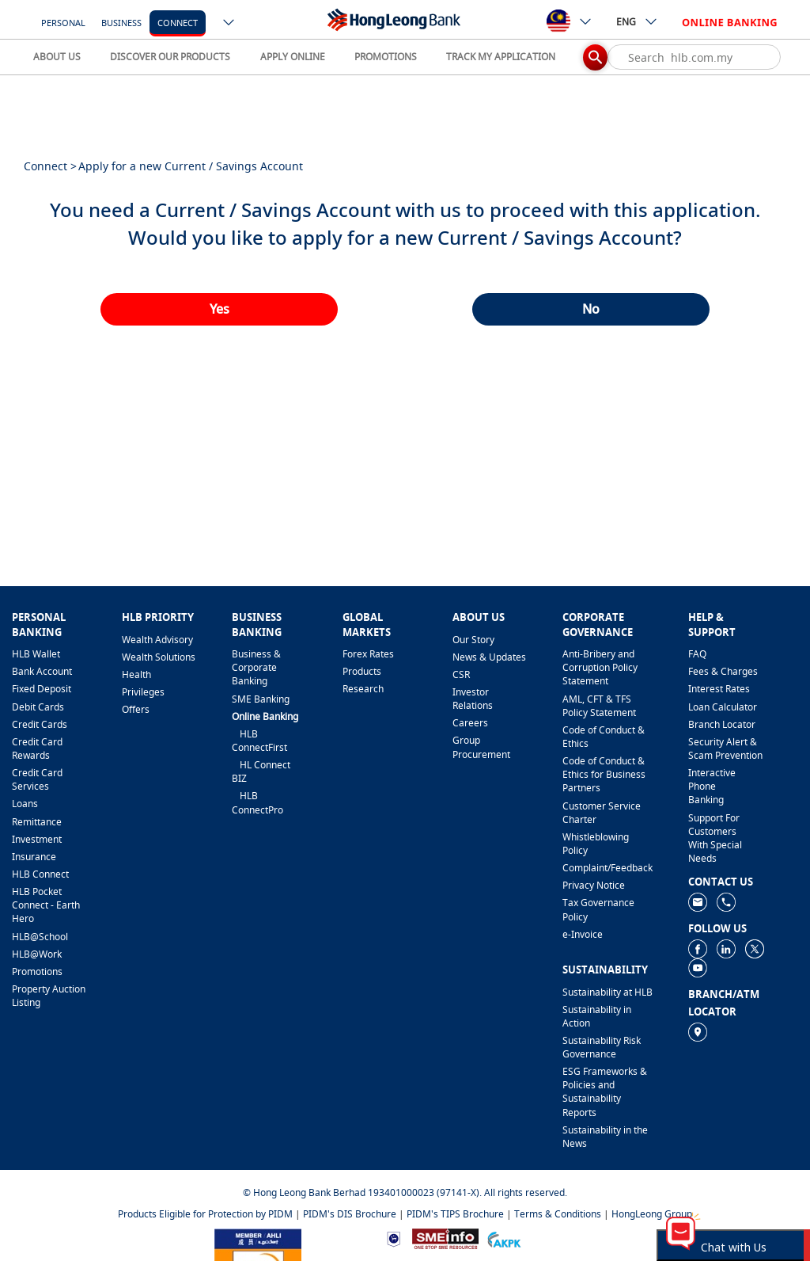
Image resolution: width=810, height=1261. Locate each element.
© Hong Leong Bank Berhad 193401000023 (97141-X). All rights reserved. (405, 1192)
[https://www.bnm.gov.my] (393, 1238)
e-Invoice (582, 934)
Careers (470, 723)
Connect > (50, 165)
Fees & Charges (723, 671)
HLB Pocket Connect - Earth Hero (46, 905)
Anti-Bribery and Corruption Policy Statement (600, 667)
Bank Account (42, 671)
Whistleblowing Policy (595, 843)
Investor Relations (472, 698)
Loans (25, 803)
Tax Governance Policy (598, 909)
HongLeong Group (651, 1214)
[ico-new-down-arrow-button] (229, 23)
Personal (63, 23)
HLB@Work (37, 954)
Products (362, 671)
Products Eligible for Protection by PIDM (205, 1214)
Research (363, 688)
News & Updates (489, 657)
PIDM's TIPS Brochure (455, 1214)
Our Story (473, 639)
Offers (136, 709)
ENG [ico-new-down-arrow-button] (637, 21)
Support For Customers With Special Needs (715, 838)
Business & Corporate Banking (256, 667)
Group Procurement (481, 746)
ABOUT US (57, 56)
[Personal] (63, 21)
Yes (219, 309)
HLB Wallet (36, 654)
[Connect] (178, 21)
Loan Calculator (722, 707)
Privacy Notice (593, 885)
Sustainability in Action (596, 1016)
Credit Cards (39, 724)
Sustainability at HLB (607, 992)
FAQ (697, 654)
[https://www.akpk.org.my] (504, 1237)
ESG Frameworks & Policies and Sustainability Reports (604, 1091)
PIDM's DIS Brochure (349, 1214)
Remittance (37, 822)
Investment (37, 839)
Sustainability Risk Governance (601, 1047)
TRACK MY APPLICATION (500, 56)
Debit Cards (38, 707)
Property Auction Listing (48, 995)
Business (121, 23)
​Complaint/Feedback (607, 867)
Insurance (34, 856)
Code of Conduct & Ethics (603, 736)
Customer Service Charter (601, 812)
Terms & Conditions (557, 1214)
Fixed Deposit (41, 688)
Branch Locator (721, 724)
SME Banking (261, 699)
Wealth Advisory (157, 639)
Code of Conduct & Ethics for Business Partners (603, 774)
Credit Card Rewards (37, 748)
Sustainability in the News (605, 1136)
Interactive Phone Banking (712, 786)
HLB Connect (40, 874)
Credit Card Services (37, 779)
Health (136, 674)
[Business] (121, 21)
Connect (177, 23)
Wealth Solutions (158, 657)
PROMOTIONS (385, 56)
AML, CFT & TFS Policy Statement (599, 705)
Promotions (37, 971)
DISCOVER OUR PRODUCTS (170, 56)
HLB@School (40, 936)
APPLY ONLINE (292, 56)
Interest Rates (719, 688)
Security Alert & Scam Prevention (725, 748)
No (591, 309)
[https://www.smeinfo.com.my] (445, 1237)
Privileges (143, 692)
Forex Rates (368, 654)
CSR (461, 674)
